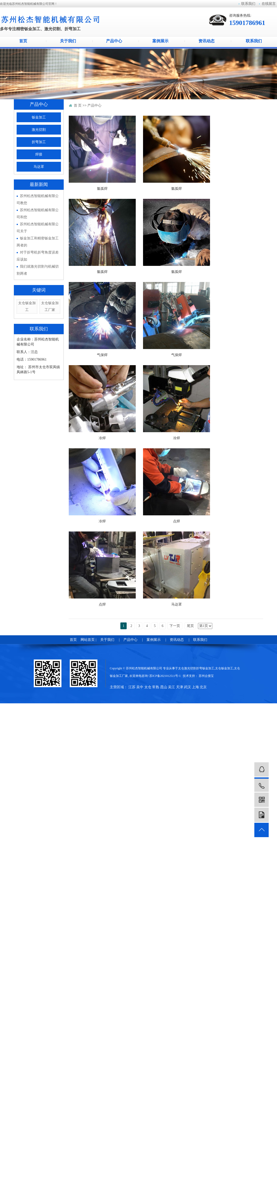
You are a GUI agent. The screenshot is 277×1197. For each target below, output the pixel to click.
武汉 (187, 687)
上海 (195, 687)
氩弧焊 (102, 189)
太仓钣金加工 (224, 668)
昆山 (163, 687)
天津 (179, 687)
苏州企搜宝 (206, 676)
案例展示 (161, 41)
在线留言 (269, 4)
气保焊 (102, 355)
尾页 (190, 626)
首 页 (78, 105)
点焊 (176, 521)
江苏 (131, 687)
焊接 (38, 154)
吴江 (171, 687)
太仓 (147, 687)
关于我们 (69, 41)
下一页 (174, 626)
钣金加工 (39, 117)
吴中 (139, 687)
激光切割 (39, 130)
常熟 (155, 687)
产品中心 (115, 41)
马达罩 (38, 167)
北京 (203, 687)
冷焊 (102, 438)
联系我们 (248, 4)
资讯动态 (207, 41)
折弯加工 (39, 142)
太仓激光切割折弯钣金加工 (196, 668)
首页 (23, 41)
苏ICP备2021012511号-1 (165, 676)
